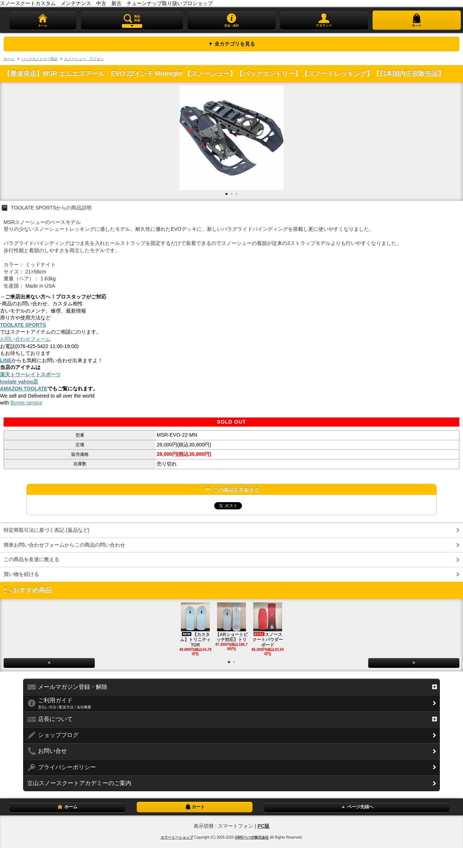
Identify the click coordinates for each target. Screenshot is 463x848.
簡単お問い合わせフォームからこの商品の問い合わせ (64, 545)
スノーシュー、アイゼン (84, 59)
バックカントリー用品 (39, 59)
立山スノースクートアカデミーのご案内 (79, 783)
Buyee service (26, 403)
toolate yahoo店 (19, 382)
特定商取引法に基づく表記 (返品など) (46, 530)
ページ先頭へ (356, 806)
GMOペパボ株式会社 (252, 837)
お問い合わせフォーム (25, 339)
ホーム (9, 59)
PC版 (263, 826)
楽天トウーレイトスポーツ (30, 374)
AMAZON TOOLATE (23, 388)
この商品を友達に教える (31, 559)
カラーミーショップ (177, 837)
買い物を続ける (21, 574)
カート (194, 806)
